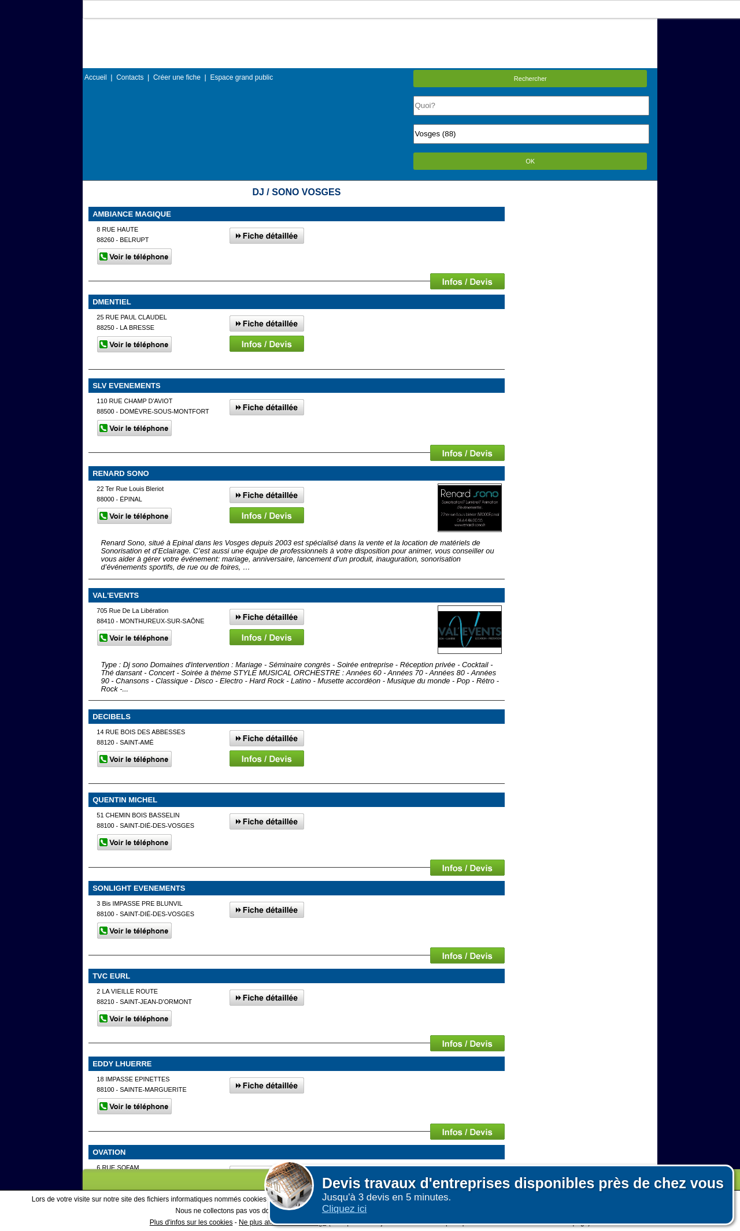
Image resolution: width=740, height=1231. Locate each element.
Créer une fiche (177, 77)
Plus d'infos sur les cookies (191, 1222)
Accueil (95, 77)
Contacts (129, 77)
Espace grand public (241, 77)
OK (530, 161)
